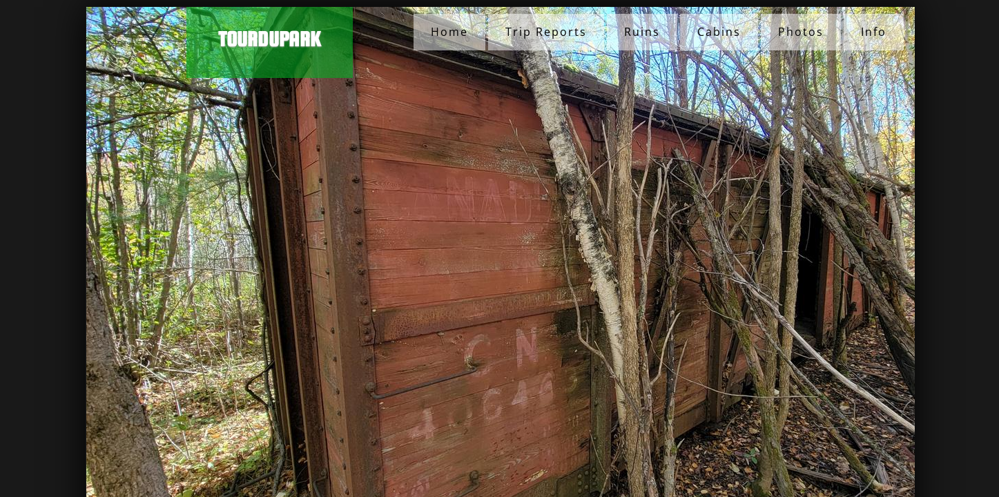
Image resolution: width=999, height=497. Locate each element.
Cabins (719, 31)
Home (449, 31)
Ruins (642, 31)
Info (873, 31)
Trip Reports (546, 31)
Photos (801, 31)
